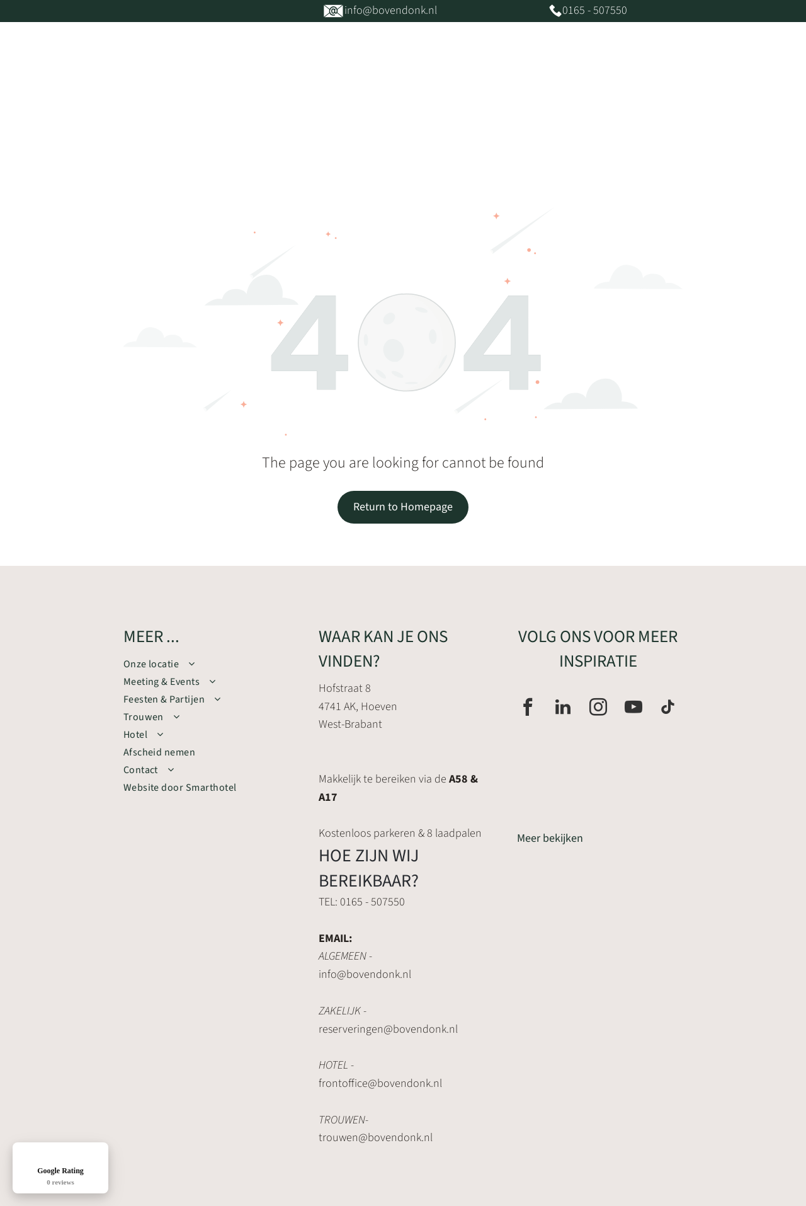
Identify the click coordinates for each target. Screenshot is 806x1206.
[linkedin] (563, 708)
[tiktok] (668, 708)
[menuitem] (241, 113)
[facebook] (527, 708)
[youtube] (633, 708)
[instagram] (598, 708)
